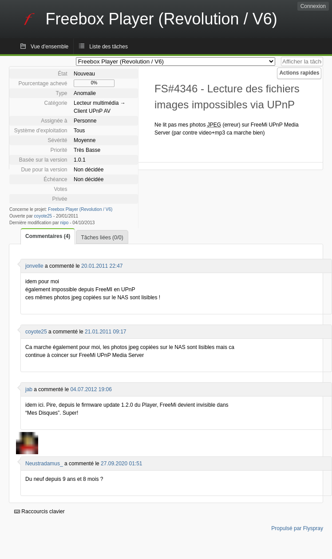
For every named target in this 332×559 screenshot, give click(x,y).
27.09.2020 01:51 (121, 463)
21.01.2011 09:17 (105, 332)
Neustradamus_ (44, 463)
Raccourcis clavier (39, 511)
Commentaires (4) (47, 236)
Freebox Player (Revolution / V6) (80, 209)
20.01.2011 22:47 (102, 266)
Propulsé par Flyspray (297, 528)
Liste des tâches (108, 47)
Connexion (313, 6)
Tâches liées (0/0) (102, 237)
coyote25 (43, 216)
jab (28, 389)
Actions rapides (299, 73)
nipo (64, 222)
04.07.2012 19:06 (90, 389)
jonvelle (34, 266)
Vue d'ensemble (49, 47)
